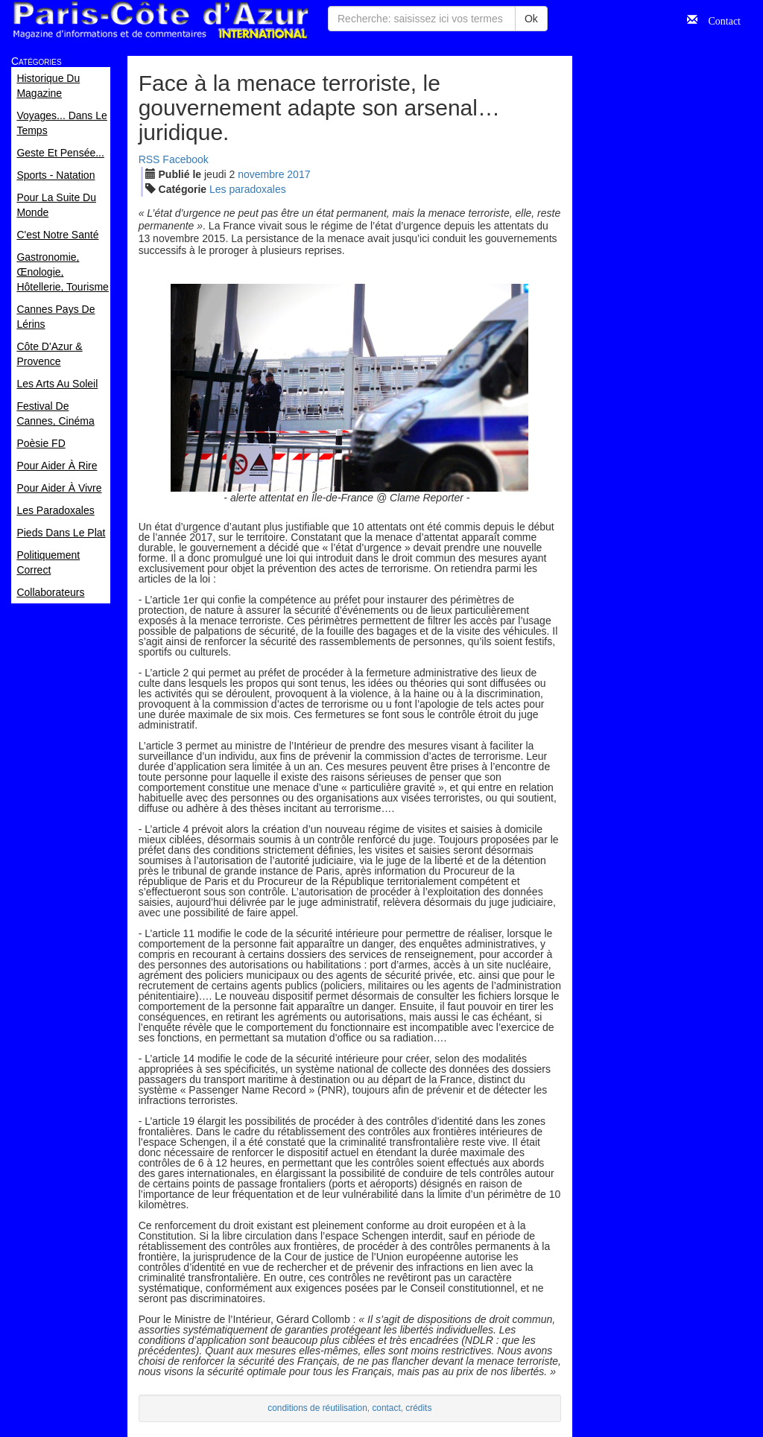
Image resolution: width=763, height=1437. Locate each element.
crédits (418, 1408)
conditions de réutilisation (317, 1408)
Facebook (185, 159)
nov (261, 174)
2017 (298, 174)
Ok (531, 19)
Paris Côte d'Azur (160, 20)
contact (386, 1408)
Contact (719, 19)
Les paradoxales (247, 189)
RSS (149, 159)
